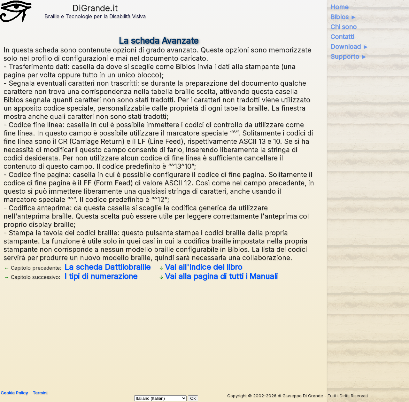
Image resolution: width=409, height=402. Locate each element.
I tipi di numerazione (101, 276)
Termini (40, 392)
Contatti (342, 37)
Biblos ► (343, 17)
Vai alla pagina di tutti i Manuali (221, 276)
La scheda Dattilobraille (107, 267)
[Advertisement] (195, 333)
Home (339, 7)
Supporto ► (348, 56)
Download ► (349, 46)
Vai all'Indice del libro (203, 267)
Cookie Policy (14, 392)
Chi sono (343, 27)
